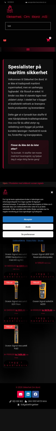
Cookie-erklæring (19, 240)
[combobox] (28, 26)
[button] (52, 192)
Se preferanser (28, 234)
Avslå (28, 227)
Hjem (5, 183)
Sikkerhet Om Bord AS (26, 16)
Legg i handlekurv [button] (16, 275)
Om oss (40, 240)
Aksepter (28, 219)
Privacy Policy (31, 240)
